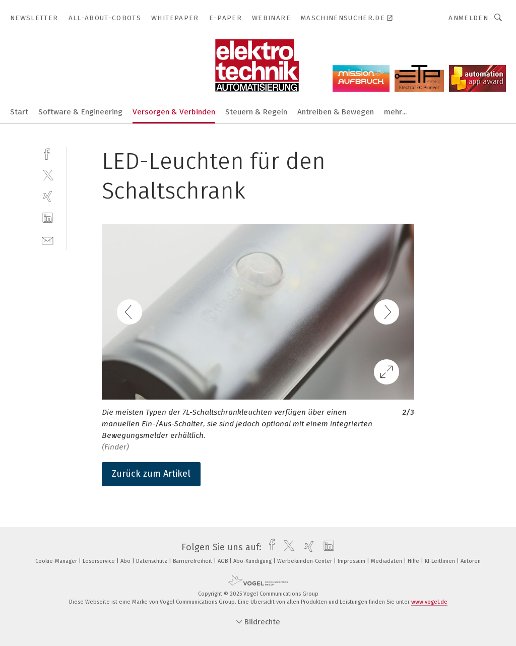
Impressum (352, 561)
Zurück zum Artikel (151, 473)
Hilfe (414, 561)
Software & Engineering (80, 111)
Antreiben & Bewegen (335, 111)
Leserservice (99, 561)
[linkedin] (47, 218)
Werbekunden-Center (305, 561)
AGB (223, 561)
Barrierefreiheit (193, 561)
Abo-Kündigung (253, 561)
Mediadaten (387, 561)
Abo (126, 561)
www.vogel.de (429, 602)
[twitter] (47, 174)
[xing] (47, 196)
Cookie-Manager (57, 561)
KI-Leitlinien (441, 561)
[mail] (47, 239)
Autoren (471, 561)
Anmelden (468, 18)
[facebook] (47, 153)
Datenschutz (152, 561)
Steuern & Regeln (256, 111)
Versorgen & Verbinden (174, 111)
